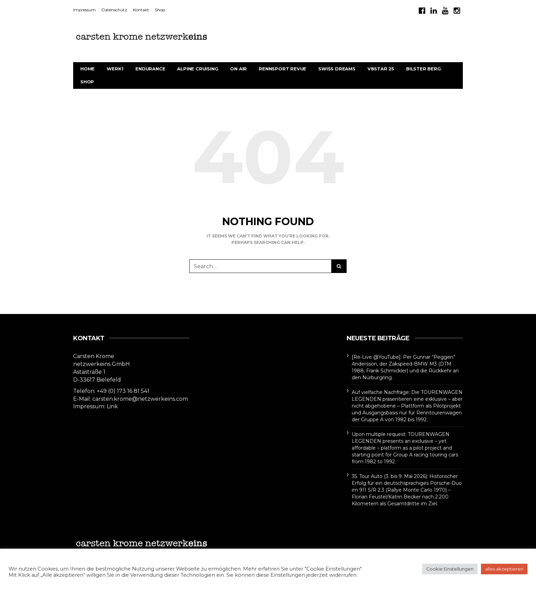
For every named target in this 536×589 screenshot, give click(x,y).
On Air (238, 68)
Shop (160, 9)
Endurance (150, 68)
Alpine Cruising (197, 68)
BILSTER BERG (423, 68)
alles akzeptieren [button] (504, 569)
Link (112, 406)
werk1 (115, 68)
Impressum (84, 9)
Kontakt (141, 9)
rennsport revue (282, 68)
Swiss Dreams (337, 68)
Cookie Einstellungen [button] (449, 569)
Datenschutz (114, 9)
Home (87, 68)
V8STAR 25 (380, 68)
